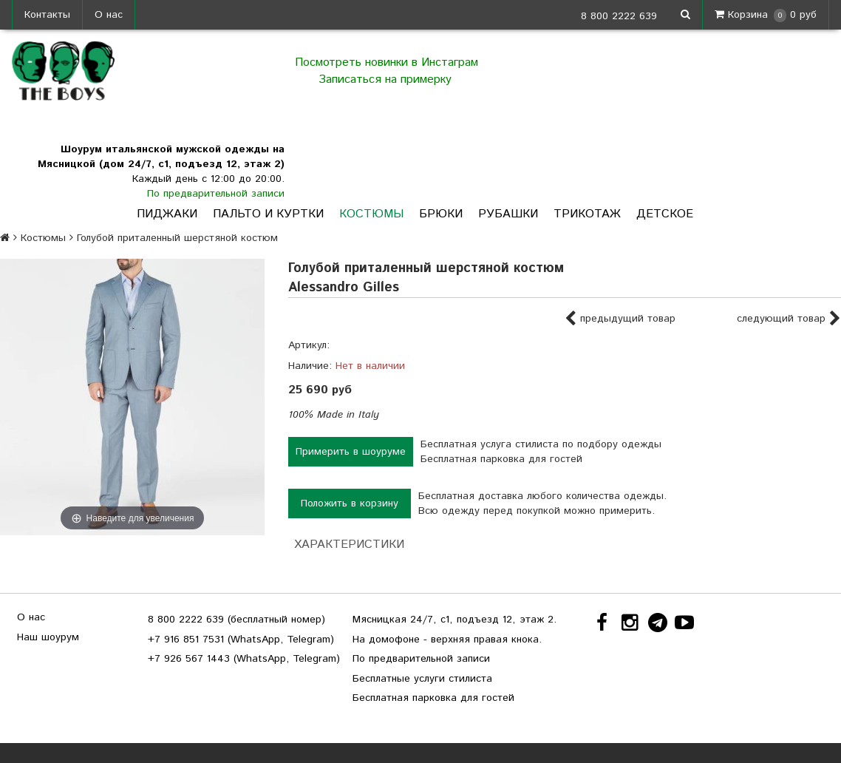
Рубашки (508, 214)
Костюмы (371, 214)
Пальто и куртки (268, 214)
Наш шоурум (48, 637)
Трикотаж (587, 214)
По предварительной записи (216, 193)
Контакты (47, 14)
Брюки (441, 214)
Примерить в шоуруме (351, 451)
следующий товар (789, 319)
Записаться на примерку (387, 79)
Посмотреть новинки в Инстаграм (386, 62)
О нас (109, 14)
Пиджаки (167, 214)
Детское (664, 214)
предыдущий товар (620, 319)
